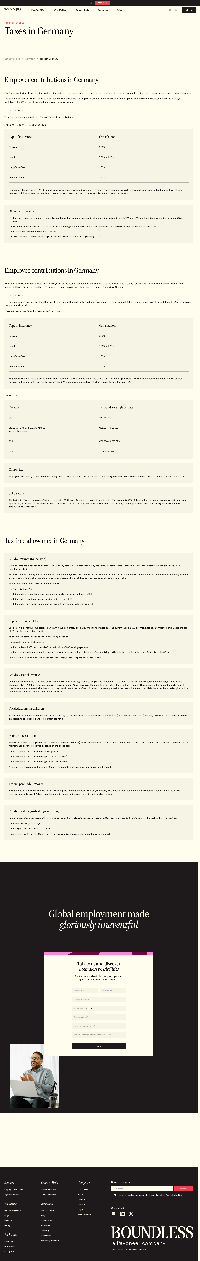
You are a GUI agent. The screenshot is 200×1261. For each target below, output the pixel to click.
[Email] (113, 1214)
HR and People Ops (13, 1210)
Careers (81, 1199)
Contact (81, 1204)
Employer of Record (13, 1189)
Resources (105, 10)
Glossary (45, 1230)
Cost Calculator (48, 1194)
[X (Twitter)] (131, 1214)
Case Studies (47, 1220)
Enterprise (9, 1251)
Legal (6, 1215)
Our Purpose (83, 1189)
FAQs (80, 1194)
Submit (183, 1188)
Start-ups (8, 1241)
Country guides (12, 59)
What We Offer (39, 10)
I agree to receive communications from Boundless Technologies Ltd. (150, 1195)
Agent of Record (11, 1194)
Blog (43, 1215)
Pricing (120, 10)
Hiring (7, 1225)
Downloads (46, 1235)
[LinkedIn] (122, 1214)
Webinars (45, 1225)
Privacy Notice (84, 1214)
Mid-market (9, 1246)
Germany (30, 59)
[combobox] (99, 1035)
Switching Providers (50, 1240)
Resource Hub (47, 1210)
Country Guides (48, 1189)
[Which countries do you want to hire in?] (99, 1034)
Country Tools (84, 10)
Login (80, 1209)
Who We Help (62, 10)
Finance (8, 1220)
